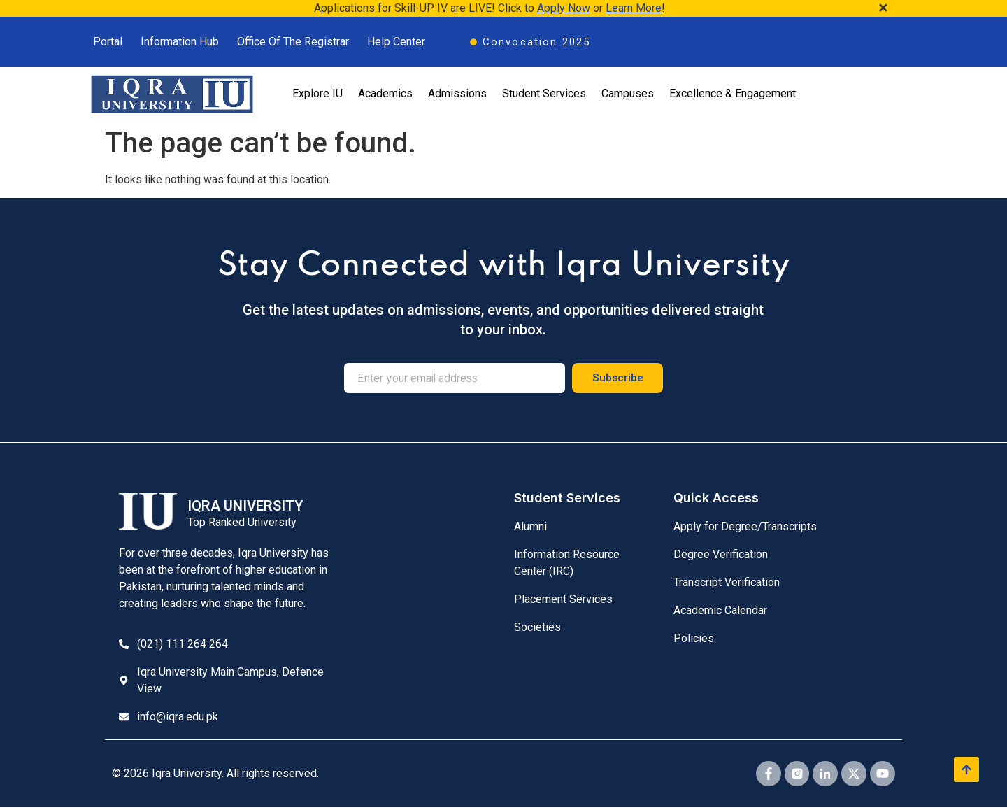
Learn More (634, 8)
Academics (385, 93)
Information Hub (180, 41)
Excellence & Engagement (732, 93)
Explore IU (317, 93)
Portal (107, 41)
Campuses (627, 93)
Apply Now (563, 8)
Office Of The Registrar (293, 41)
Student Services (544, 93)
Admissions (457, 93)
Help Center (396, 41)
